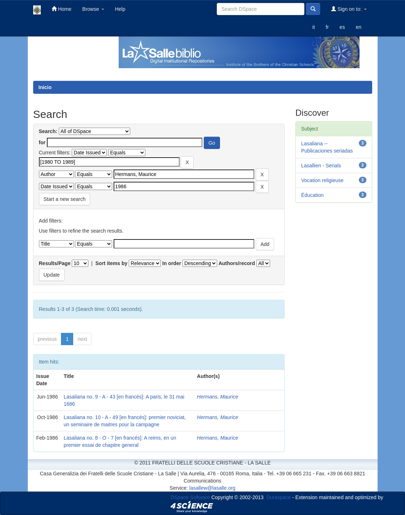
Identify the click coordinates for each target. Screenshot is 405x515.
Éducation (312, 195)
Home (61, 9)
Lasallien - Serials (321, 165)
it (313, 27)
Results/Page (55, 263)
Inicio (45, 87)
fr (327, 27)
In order (171, 263)
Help (120, 9)
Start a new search (65, 199)
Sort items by (112, 263)
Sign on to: (349, 9)
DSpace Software (190, 497)
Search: (48, 131)
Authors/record (237, 263)
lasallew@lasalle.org (212, 488)
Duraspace (279, 497)
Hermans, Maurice (217, 397)
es (342, 27)
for (42, 142)
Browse (93, 9)
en (358, 27)
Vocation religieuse (322, 180)
